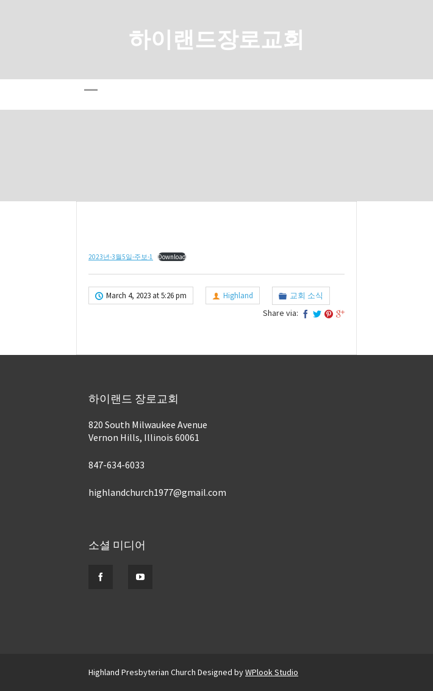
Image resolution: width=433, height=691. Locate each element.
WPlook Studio (271, 672)
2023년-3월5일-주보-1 (120, 256)
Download (172, 256)
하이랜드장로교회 (216, 39)
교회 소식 (306, 295)
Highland (238, 295)
